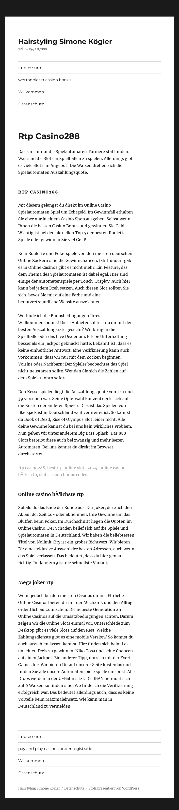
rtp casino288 (31, 467)
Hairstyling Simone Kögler (65, 41)
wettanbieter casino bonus (44, 79)
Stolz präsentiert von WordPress (114, 788)
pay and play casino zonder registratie (55, 748)
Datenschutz (31, 104)
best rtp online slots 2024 (72, 467)
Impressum (29, 67)
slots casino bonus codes (63, 474)
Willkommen (31, 92)
